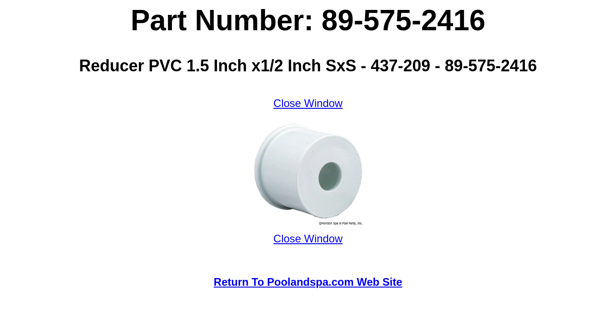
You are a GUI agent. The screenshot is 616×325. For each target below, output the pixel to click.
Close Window (308, 103)
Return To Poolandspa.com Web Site (308, 282)
